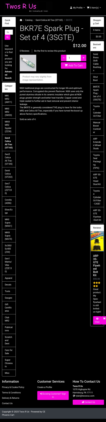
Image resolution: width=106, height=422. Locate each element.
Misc (7, 373)
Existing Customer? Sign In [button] (53, 395)
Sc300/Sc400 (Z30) (8, 248)
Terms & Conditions (11, 392)
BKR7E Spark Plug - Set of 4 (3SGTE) (97, 93)
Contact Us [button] (88, 402)
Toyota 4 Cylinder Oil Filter (97, 111)
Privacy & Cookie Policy (13, 387)
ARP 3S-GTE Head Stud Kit (97, 179)
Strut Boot (95, 78)
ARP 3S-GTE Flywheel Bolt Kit (97, 215)
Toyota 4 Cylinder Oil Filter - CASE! (97, 197)
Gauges (8, 298)
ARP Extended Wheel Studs (97, 144)
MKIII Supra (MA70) (8, 235)
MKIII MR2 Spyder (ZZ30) (8, 126)
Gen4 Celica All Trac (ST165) (49, 20)
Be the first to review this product (50, 51)
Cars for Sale (8, 352)
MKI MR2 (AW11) (8, 98)
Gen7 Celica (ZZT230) (8, 188)
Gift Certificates (8, 307)
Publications (9, 329)
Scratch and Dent (8, 340)
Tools (7, 291)
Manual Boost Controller (97, 127)
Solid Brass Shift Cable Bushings (97, 62)
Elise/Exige (8, 211)
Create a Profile (44, 387)
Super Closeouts (9, 363)
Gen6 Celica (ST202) (8, 173)
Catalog (28, 20)
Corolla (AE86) (8, 201)
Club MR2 (7, 319)
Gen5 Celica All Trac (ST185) (8, 159)
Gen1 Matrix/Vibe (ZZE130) (8, 265)
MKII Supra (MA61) (8, 222)
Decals (8, 284)
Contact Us (7, 403)
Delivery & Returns (10, 398)
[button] (77, 7)
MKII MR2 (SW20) (8, 111)
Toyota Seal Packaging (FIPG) (97, 161)
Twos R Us (24, 411)
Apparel (8, 278)
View (97, 320)
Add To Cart (74, 65)
